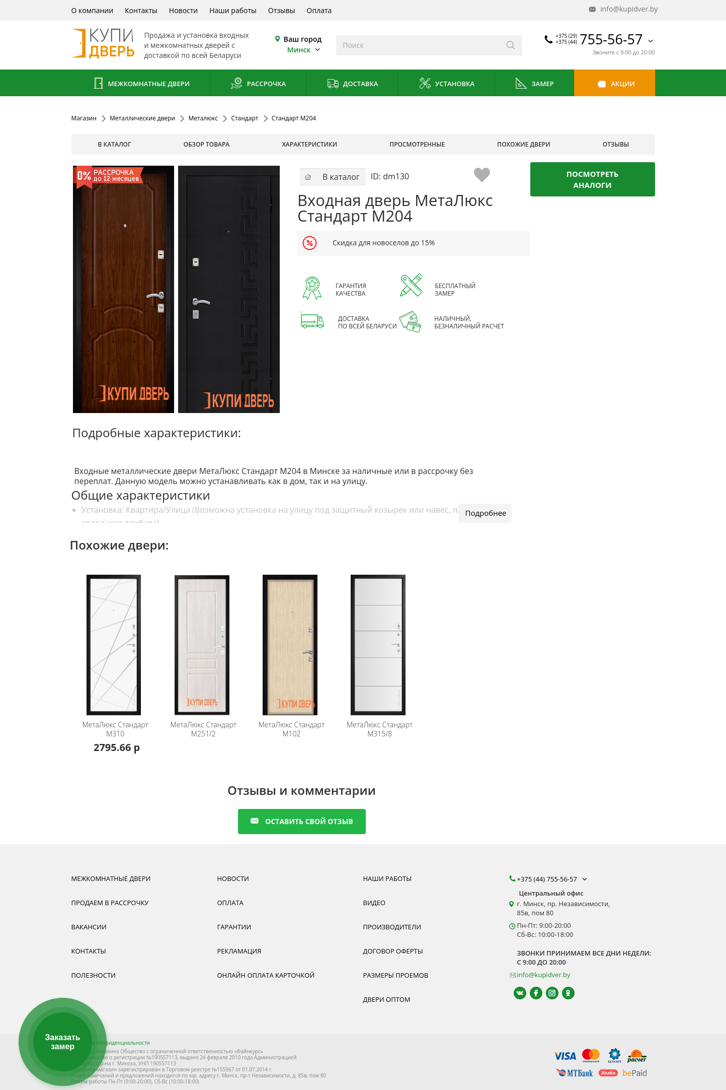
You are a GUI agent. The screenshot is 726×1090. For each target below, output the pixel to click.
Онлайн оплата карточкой (266, 975)
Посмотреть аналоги (593, 179)
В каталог (114, 144)
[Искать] (511, 45)
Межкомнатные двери (140, 84)
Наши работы (233, 10)
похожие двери (523, 144)
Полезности (93, 975)
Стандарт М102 (292, 729)
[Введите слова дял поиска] (418, 45)
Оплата (319, 10)
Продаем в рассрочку (110, 902)
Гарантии (234, 926)
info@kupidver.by (622, 9)
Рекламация (239, 951)
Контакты (141, 10)
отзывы (616, 144)
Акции (614, 84)
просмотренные (417, 144)
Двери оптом (387, 999)
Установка (446, 84)
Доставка (352, 84)
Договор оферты (393, 951)
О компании (92, 10)
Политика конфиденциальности (110, 1043)
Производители (392, 926)
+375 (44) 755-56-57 (553, 878)
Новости (183, 10)
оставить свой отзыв (302, 821)
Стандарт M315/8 (380, 729)
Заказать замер (62, 1042)
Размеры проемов (396, 975)
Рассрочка (258, 84)
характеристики (309, 144)
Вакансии (89, 926)
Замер (534, 84)
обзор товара (207, 144)
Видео (374, 902)
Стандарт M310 (115, 729)
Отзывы (281, 10)
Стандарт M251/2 (203, 729)
